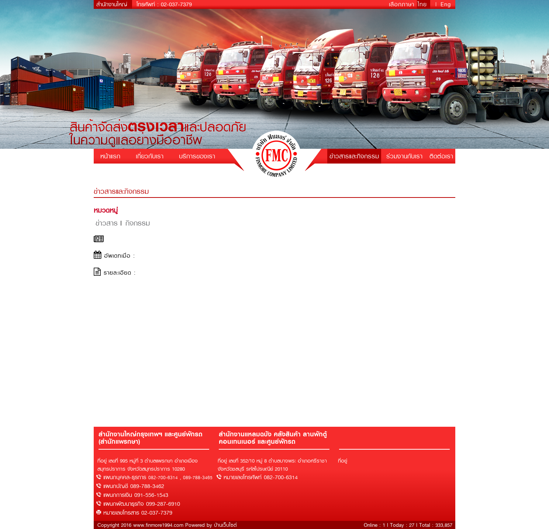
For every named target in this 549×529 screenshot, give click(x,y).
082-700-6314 (163, 477)
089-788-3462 (147, 486)
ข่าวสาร (107, 223)
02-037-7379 (176, 4)
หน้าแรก (110, 156)
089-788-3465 (198, 477)
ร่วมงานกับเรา (404, 156)
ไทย (423, 4)
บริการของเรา (197, 156)
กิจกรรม (137, 223)
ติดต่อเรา (441, 156)
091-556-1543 (151, 495)
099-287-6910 (163, 503)
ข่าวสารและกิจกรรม (354, 156)
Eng (446, 4)
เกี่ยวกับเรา (149, 156)
